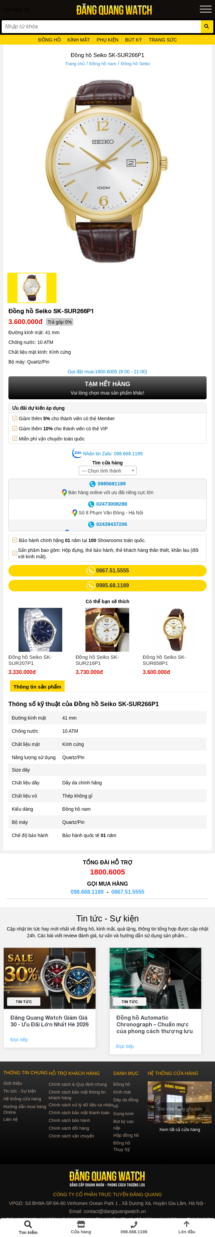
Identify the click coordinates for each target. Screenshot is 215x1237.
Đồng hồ (122, 1084)
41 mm (69, 718)
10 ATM (70, 731)
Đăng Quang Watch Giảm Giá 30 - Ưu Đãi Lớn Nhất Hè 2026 (49, 1020)
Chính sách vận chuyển (71, 1135)
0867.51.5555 (127, 892)
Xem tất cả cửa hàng (179, 1129)
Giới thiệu (12, 1083)
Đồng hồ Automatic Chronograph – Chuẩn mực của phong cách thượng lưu (154, 1024)
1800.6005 (106, 371)
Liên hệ (10, 1119)
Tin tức (23, 1001)
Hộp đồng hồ (126, 1135)
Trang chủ (75, 63)
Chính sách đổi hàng (69, 1128)
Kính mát (122, 1092)
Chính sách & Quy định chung (78, 1084)
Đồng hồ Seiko (135, 63)
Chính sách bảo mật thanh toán (79, 1112)
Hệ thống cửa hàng (22, 1098)
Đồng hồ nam (102, 63)
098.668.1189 (87, 892)
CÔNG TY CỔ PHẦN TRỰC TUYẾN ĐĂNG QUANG (107, 1194)
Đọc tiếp (19, 1039)
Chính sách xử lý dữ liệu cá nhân (81, 1104)
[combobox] (108, 470)
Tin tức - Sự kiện (107, 918)
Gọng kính (123, 1113)
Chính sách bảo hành (69, 1120)
